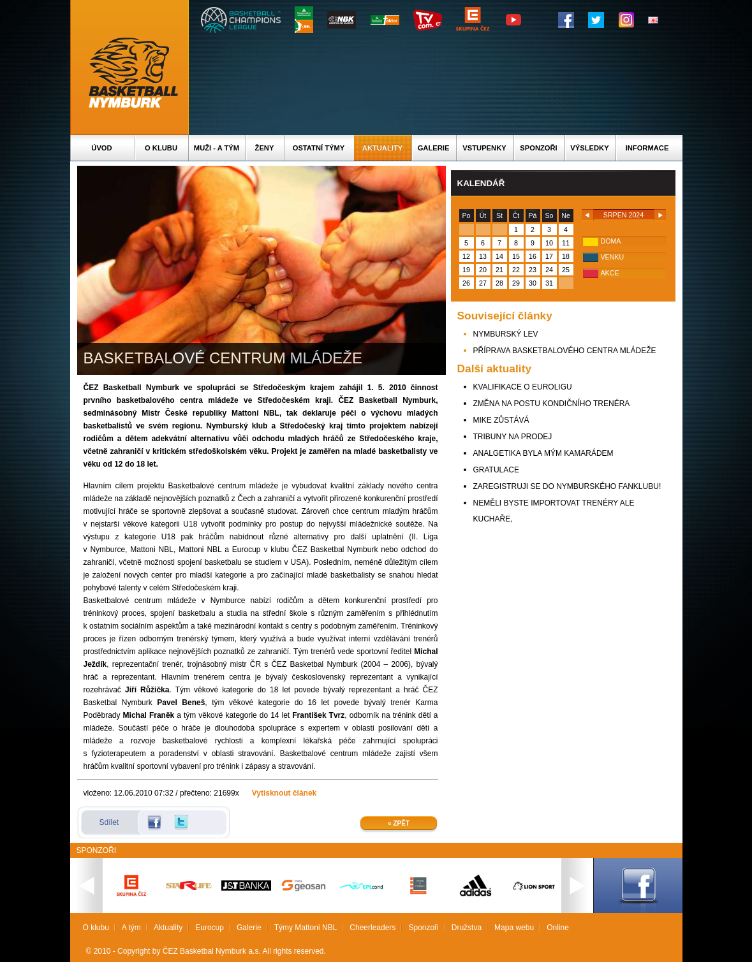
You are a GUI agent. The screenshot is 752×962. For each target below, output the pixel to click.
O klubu (161, 148)
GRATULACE (496, 469)
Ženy (264, 148)
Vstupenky (484, 148)
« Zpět (398, 823)
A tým (131, 927)
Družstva (467, 927)
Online (558, 927)
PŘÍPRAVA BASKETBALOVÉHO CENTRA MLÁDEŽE (564, 350)
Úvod (101, 148)
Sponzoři (538, 148)
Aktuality (382, 148)
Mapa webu (514, 927)
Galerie (434, 148)
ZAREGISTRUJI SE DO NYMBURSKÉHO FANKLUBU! (567, 486)
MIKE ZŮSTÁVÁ (501, 420)
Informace (647, 148)
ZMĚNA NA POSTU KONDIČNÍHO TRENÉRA (551, 403)
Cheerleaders (372, 927)
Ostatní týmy (319, 148)
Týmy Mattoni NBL (305, 927)
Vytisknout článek (284, 793)
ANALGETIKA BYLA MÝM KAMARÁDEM (543, 453)
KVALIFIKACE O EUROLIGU (522, 387)
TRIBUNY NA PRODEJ (512, 436)
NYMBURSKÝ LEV (505, 334)
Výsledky (589, 148)
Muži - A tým (216, 148)
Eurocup (209, 927)
